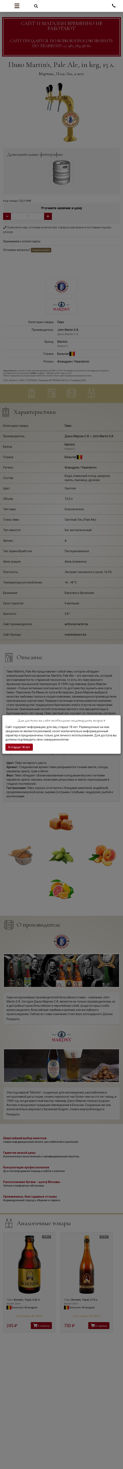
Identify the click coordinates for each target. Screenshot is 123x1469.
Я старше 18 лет (19, 747)
